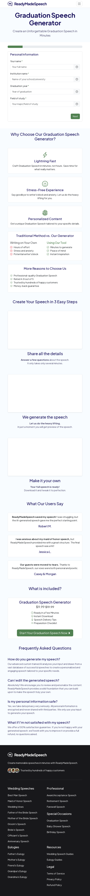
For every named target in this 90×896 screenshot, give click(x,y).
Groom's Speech (17, 824)
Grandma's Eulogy (17, 876)
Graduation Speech (57, 820)
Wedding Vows (16, 806)
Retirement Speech (57, 801)
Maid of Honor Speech (20, 801)
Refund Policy (54, 885)
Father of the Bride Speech (22, 812)
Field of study (17, 98)
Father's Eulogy (16, 853)
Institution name (18, 73)
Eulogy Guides (54, 859)
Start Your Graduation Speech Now (45, 633)
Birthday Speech (56, 832)
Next (75, 116)
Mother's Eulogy (16, 859)
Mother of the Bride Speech (23, 818)
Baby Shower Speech (58, 826)
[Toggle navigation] (79, 3)
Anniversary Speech (18, 841)
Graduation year (18, 85)
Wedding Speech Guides (60, 853)
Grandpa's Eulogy (17, 871)
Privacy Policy (54, 879)
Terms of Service (56, 873)
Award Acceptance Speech (61, 795)
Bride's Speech (16, 829)
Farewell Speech (56, 806)
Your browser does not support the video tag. (45, 329)
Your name (15, 61)
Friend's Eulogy (16, 865)
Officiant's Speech (18, 835)
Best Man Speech (17, 795)
